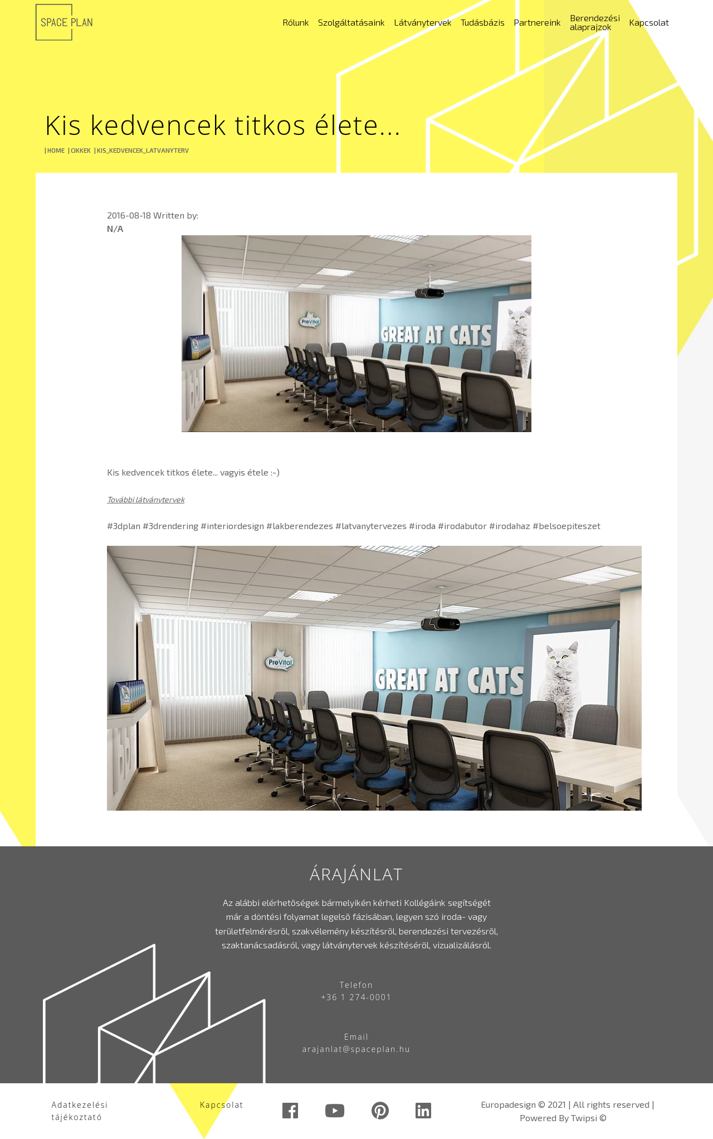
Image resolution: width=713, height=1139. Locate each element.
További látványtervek (145, 499)
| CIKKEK (79, 150)
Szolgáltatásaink (351, 22)
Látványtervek (423, 22)
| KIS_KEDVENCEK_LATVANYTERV (141, 150)
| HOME (55, 150)
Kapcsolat (649, 22)
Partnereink (537, 22)
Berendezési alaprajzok (595, 22)
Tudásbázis (483, 22)
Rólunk (295, 22)
